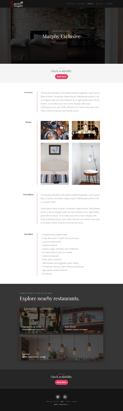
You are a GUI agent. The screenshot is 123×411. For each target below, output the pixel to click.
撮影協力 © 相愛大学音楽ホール (61, 404)
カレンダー (56, 401)
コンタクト (74, 401)
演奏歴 (62, 401)
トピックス (67, 401)
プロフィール (49, 401)
